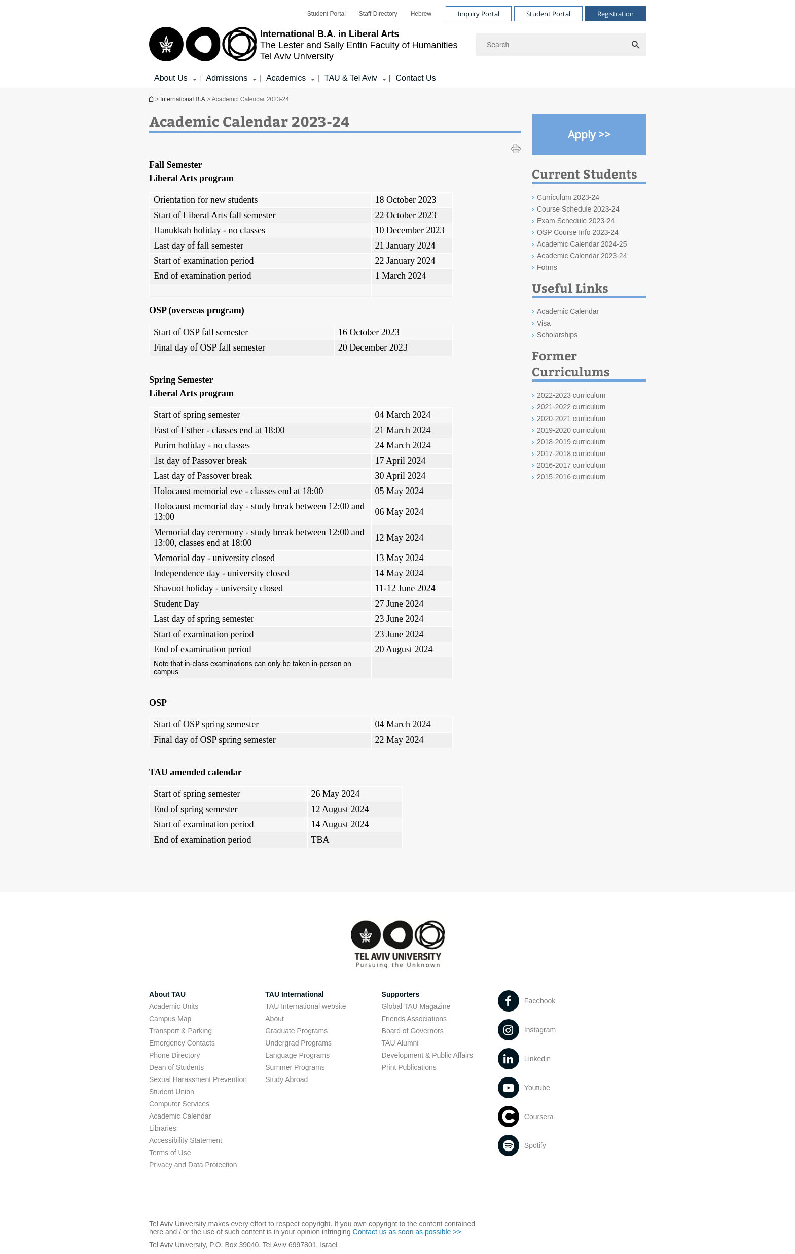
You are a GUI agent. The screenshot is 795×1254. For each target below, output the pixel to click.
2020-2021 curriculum (571, 418)
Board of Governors (413, 1031)
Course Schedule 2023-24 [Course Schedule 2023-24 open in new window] (578, 209)
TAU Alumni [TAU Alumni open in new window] (400, 1043)
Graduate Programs (296, 1031)
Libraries (162, 1128)
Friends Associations (414, 1019)
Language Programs (297, 1055)
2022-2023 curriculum (571, 395)
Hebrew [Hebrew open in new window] (421, 13)
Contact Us (415, 78)
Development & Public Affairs (427, 1055)
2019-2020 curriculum (571, 430)
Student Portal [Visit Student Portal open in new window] (548, 13)
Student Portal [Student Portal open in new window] (326, 13)
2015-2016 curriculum (571, 477)
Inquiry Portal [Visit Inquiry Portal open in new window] (478, 13)
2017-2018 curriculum (571, 453)
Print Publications (409, 1067)
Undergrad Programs (298, 1043)
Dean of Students (176, 1067)
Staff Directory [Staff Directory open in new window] (378, 13)
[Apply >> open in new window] (589, 134)
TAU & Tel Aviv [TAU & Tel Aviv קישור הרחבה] (350, 78)
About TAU (167, 994)
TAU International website (305, 1006)
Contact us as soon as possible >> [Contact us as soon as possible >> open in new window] (407, 1232)
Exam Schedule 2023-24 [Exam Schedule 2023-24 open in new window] (576, 221)
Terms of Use (170, 1152)
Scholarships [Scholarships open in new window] (557, 335)
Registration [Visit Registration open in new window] (615, 13)
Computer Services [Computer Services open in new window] (179, 1104)
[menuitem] (326, 14)
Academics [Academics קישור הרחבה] (286, 78)
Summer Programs (294, 1067)
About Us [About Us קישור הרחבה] (171, 78)
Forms (547, 267)
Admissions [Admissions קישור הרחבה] (226, 78)
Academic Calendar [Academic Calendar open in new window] (568, 311)
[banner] (397, 44)
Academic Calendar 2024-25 (582, 244)
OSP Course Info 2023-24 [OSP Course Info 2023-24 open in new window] (578, 232)
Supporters (401, 994)
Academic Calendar (180, 1116)
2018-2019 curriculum (571, 442)
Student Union (171, 1092)
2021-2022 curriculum (571, 407)
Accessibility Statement (185, 1140)
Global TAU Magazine (416, 1006)
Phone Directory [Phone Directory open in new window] (174, 1055)
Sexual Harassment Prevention (198, 1079)
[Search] (561, 44)
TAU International (294, 994)
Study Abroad (286, 1079)
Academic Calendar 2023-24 (582, 256)
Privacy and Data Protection (193, 1165)
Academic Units (173, 1006)
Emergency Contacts (182, 1043)
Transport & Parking (180, 1031)
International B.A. (152, 99)
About (274, 1019)
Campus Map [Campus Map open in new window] (170, 1019)
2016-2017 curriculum (571, 465)
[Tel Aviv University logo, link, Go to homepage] (303, 45)
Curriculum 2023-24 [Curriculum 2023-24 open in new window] (568, 197)
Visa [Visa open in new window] (544, 323)
